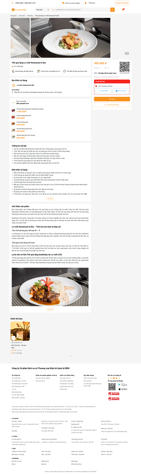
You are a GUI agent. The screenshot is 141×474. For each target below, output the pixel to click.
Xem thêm (50, 198)
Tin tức (14, 389)
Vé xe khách (110, 442)
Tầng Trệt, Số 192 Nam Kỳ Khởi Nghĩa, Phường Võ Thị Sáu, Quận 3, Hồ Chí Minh (38, 92)
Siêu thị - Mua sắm (107, 451)
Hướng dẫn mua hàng (67, 384)
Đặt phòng (74, 461)
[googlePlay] (123, 384)
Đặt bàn (44, 464)
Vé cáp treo (118, 442)
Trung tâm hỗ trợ (65, 378)
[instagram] (111, 378)
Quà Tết (103, 424)
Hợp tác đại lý (40, 381)
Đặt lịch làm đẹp (76, 464)
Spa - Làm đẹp (46, 454)
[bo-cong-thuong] (113, 394)
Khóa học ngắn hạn (107, 431)
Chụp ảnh (15, 424)
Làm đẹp (44, 431)
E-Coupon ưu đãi (76, 427)
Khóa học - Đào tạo (107, 428)
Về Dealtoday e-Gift (18, 386)
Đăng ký (118, 3)
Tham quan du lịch (77, 439)
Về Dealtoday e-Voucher (20, 384)
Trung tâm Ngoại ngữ (120, 431)
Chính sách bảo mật (90, 378)
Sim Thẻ (91, 442)
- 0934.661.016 (29, 3)
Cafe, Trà (57, 421)
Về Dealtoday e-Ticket (19, 381)
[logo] (19, 9)
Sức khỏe (50, 431)
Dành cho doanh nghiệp (72, 3)
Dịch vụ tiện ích (105, 421)
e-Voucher (15, 418)
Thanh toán (63, 389)
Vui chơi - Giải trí (17, 421)
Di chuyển (104, 439)
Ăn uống (14, 431)
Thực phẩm (49, 423)
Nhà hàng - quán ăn (47, 421)
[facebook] (109, 378)
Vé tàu (103, 442)
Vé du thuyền (84, 442)
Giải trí (36, 424)
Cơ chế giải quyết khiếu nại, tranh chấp (93, 385)
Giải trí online (16, 426)
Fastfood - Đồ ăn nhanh (19, 451)
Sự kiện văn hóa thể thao (49, 439)
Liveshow (45, 442)
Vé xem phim (16, 442)
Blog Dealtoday (17, 392)
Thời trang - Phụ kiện (113, 424)
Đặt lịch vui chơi (17, 461)
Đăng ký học (45, 461)
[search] (112, 10)
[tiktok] (119, 378)
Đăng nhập (125, 3)
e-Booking (15, 458)
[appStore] (123, 389)
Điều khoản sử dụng (18, 398)
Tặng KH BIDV (58, 423)
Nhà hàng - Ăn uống (18, 454)
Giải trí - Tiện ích (106, 454)
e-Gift (13, 449)
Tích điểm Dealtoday (66, 381)
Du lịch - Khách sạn (77, 421)
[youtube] (117, 378)
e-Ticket (14, 436)
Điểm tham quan (35, 442)
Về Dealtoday (16, 378)
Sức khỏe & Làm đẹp (48, 428)
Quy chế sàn (88, 381)
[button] (67, 53)
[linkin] (114, 378)
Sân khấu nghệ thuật (19, 444)
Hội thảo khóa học (60, 442)
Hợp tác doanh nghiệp (43, 378)
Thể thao (51, 442)
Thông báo (91, 3)
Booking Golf (75, 424)
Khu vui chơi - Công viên (26, 424)
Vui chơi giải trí (16, 439)
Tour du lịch (75, 442)
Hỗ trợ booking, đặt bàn (105, 86)
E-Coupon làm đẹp (89, 430)
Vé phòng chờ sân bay (111, 444)
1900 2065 (19, 3)
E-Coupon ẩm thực (77, 430)
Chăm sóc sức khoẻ (77, 451)
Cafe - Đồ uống (46, 451)
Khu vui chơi (24, 442)
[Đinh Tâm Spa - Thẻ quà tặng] (20, 331)
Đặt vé (14, 464)
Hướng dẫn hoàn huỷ (66, 386)
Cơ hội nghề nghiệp (18, 395)
